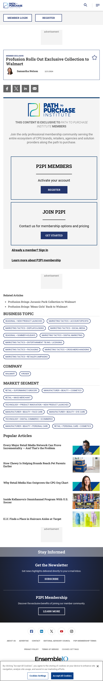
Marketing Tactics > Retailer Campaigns (26, 357)
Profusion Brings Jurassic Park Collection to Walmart (42, 301)
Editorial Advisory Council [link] (57, 641)
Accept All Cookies (62, 676)
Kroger (25, 374)
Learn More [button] (51, 611)
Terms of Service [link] (50, 649)
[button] (98, 5)
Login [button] (29, 250)
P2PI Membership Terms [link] (84, 641)
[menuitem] (7, 88)
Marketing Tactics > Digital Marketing (62, 335)
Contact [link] (36, 641)
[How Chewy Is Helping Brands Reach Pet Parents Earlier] (86, 465)
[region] (51, 671)
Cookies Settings (70, 649)
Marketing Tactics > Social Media (67, 328)
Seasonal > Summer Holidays (20, 335)
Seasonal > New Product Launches (23, 321)
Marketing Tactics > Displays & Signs (24, 328)
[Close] (97, 666)
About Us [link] (11, 641)
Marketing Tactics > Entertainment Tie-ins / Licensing (33, 342)
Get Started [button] (54, 235)
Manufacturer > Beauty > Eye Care (67, 412)
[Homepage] (12, 5)
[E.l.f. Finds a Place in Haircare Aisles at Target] (86, 519)
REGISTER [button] (54, 189)
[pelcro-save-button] (93, 58)
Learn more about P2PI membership (36, 260)
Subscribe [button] (52, 579)
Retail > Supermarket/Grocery (21, 390)
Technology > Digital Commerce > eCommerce (29, 419)
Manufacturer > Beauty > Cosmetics (62, 390)
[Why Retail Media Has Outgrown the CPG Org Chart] (86, 483)
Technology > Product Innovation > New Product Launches (36, 405)
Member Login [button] (18, 17)
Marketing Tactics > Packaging (21, 349)
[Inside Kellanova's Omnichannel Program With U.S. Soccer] (86, 501)
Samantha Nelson (27, 71)
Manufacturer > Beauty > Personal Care (26, 426)
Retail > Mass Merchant (17, 397)
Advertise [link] (24, 641)
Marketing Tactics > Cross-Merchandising (67, 349)
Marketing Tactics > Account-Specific (69, 321)
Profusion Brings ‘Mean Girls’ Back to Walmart (37, 306)
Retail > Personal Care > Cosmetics (72, 426)
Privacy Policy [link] (31, 649)
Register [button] (48, 17)
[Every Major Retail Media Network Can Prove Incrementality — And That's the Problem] (86, 447)
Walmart (10, 374)
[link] (7, 88)
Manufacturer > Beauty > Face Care (24, 412)
